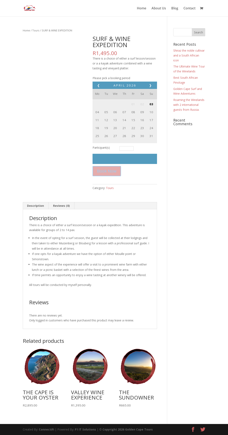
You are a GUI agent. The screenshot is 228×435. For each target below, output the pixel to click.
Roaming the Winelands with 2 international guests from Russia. (188, 105)
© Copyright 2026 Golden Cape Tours (126, 429)
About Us (159, 8)
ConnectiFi (46, 429)
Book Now (107, 171)
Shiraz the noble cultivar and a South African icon (189, 55)
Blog (174, 8)
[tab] (36, 205)
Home (141, 8)
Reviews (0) (61, 206)
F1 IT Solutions (85, 429)
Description (35, 206)
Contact (189, 8)
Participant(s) (101, 147)
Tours (35, 30)
